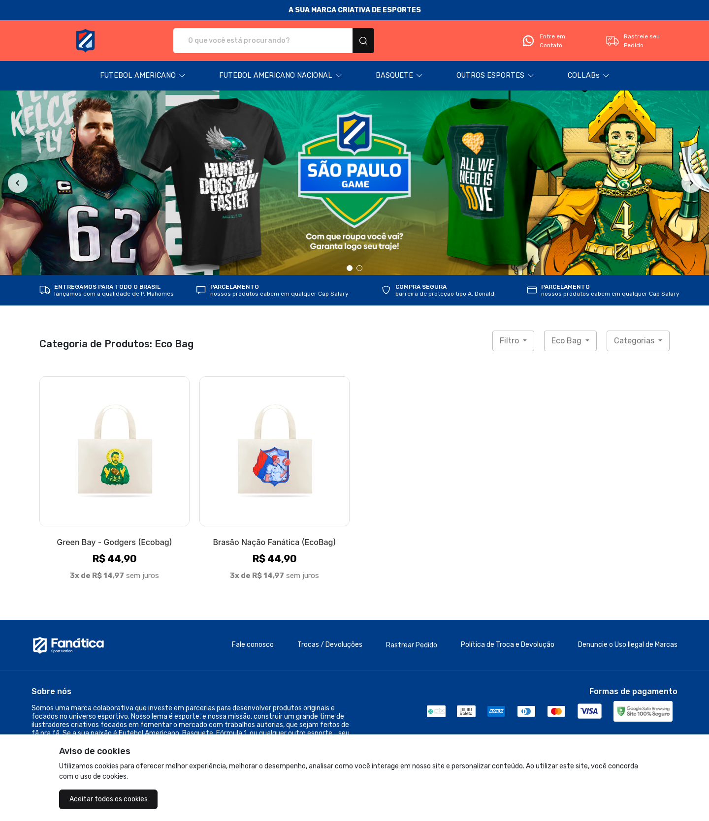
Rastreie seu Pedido (632, 41)
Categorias (635, 340)
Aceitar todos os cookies (108, 799)
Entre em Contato (543, 41)
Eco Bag (567, 340)
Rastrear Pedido (411, 645)
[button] (143, 75)
